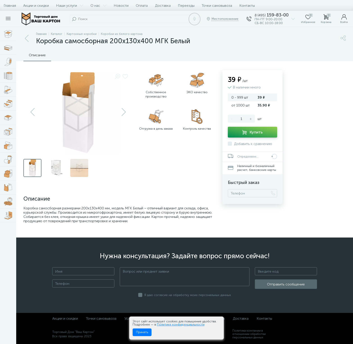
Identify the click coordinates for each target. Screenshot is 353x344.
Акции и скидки (36, 5)
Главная (10, 5)
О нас (98, 5)
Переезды (186, 5)
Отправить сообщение (286, 284)
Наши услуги (69, 5)
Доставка (163, 5)
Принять (142, 332)
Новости (121, 5)
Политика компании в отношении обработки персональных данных (249, 334)
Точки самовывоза (217, 5)
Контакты (247, 5)
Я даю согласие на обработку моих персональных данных (187, 295)
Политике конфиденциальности (180, 324)
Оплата (142, 5)
